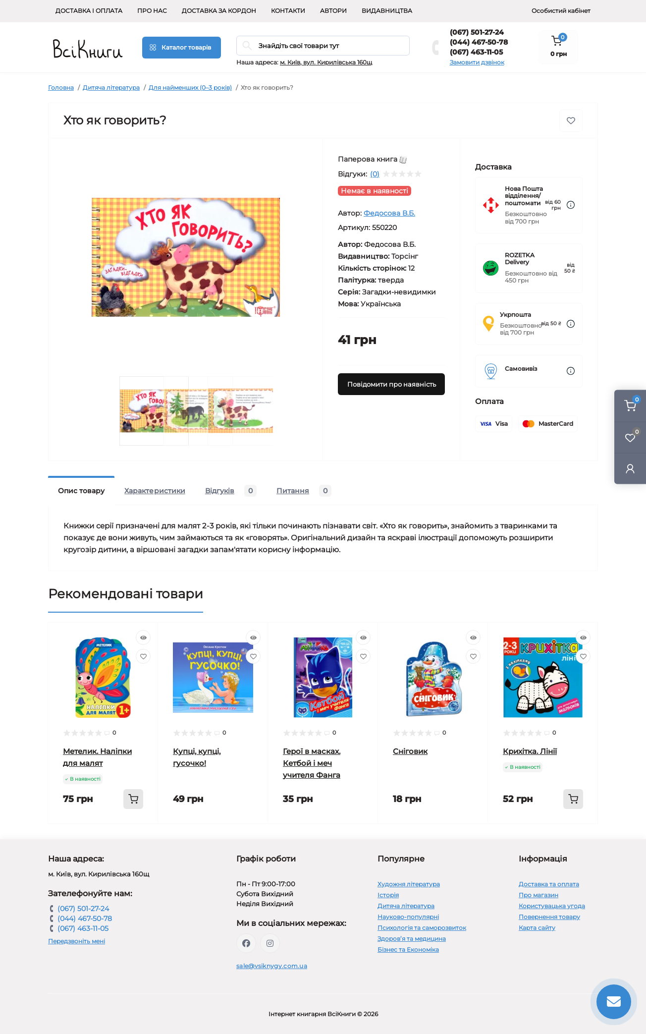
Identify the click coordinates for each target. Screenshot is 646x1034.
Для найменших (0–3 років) (190, 87)
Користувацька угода (552, 906)
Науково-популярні (408, 916)
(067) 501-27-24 (477, 32)
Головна (61, 87)
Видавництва (387, 10)
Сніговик (410, 751)
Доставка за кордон (219, 10)
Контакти (288, 10)
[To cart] (133, 799)
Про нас (152, 10)
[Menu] (181, 47)
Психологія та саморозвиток (421, 927)
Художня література (408, 884)
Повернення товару (549, 916)
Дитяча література (111, 87)
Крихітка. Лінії (530, 751)
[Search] (247, 46)
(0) (374, 174)
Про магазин (538, 895)
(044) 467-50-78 (479, 42)
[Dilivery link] (571, 205)
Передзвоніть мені (76, 941)
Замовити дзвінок (477, 62)
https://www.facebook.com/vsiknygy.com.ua (246, 943)
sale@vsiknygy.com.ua (271, 966)
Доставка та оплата (549, 884)
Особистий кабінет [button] (561, 10)
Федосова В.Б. (389, 213)
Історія (388, 895)
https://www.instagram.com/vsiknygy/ (270, 943)
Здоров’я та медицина (411, 938)
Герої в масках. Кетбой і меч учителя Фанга (311, 763)
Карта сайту (537, 927)
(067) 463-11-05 (476, 52)
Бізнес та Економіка (408, 949)
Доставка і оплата (88, 10)
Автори (333, 10)
